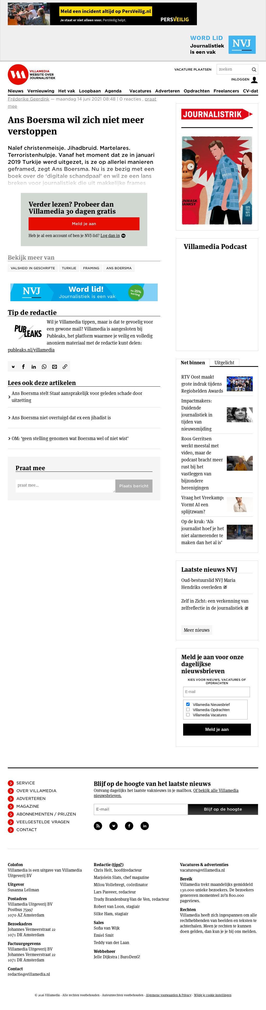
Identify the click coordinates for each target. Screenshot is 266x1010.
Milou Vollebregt (109, 884)
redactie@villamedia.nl (29, 974)
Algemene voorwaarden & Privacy (168, 995)
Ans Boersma (119, 268)
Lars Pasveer (105, 892)
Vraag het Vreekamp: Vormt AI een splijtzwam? (202, 505)
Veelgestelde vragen (42, 822)
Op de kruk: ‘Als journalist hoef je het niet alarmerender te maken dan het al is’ (202, 532)
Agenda (113, 91)
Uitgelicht (224, 363)
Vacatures (140, 91)
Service (25, 783)
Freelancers (226, 91)
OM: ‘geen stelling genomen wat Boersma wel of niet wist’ (70, 423)
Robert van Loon (109, 906)
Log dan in (110, 235)
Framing (91, 268)
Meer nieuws (197, 630)
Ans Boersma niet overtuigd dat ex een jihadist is (61, 402)
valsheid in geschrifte (33, 268)
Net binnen (193, 363)
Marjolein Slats (107, 877)
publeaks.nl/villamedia (31, 334)
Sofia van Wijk (107, 928)
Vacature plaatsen (192, 69)
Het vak (66, 91)
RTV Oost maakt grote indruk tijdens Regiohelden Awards (202, 384)
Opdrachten (197, 91)
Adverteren (167, 91)
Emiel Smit (104, 935)
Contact (26, 829)
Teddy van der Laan (111, 942)
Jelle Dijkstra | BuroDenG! (117, 957)
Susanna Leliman (23, 890)
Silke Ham (103, 914)
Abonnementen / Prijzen (46, 814)
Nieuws (15, 91)
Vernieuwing (40, 91)
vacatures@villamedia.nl (202, 870)
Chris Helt (103, 870)
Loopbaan (90, 91)
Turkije (69, 268)
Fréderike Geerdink (28, 99)
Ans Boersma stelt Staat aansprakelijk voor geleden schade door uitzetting (77, 381)
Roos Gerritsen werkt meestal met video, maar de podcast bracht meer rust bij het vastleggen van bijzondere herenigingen (202, 463)
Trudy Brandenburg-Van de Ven (122, 899)
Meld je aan (84, 223)
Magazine (27, 806)
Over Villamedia (36, 791)
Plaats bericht (134, 470)
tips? (117, 864)
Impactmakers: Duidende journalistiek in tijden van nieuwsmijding (196, 415)
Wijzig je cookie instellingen (212, 995)
